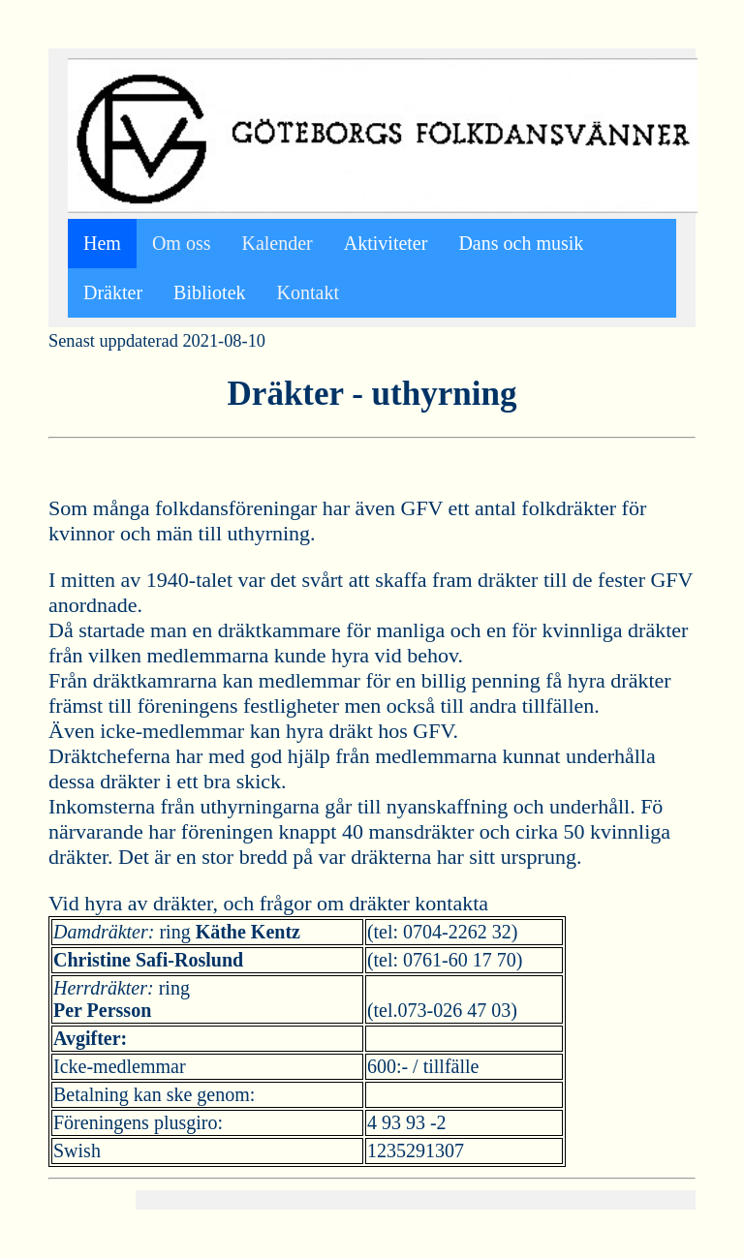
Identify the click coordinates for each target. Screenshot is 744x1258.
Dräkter (112, 292)
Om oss (181, 243)
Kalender (276, 243)
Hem (102, 243)
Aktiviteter (386, 243)
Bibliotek (209, 292)
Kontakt (308, 292)
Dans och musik (520, 243)
